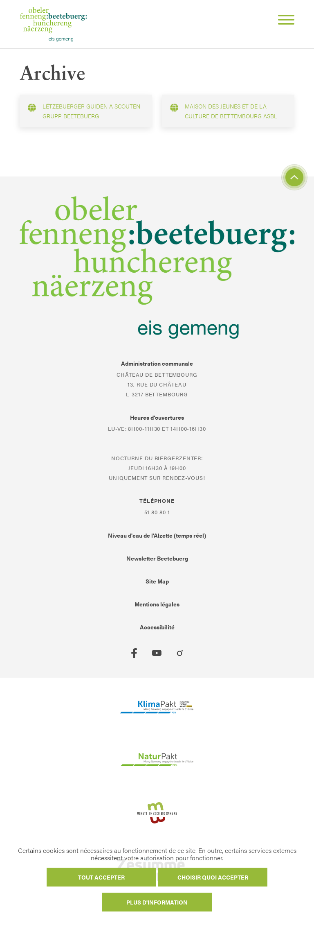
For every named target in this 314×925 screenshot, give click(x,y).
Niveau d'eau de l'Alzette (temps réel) (157, 535)
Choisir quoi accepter (212, 877)
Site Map (157, 581)
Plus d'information (157, 902)
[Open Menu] (282, 21)
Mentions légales (157, 604)
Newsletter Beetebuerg (157, 558)
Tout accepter (101, 877)
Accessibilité (157, 627)
